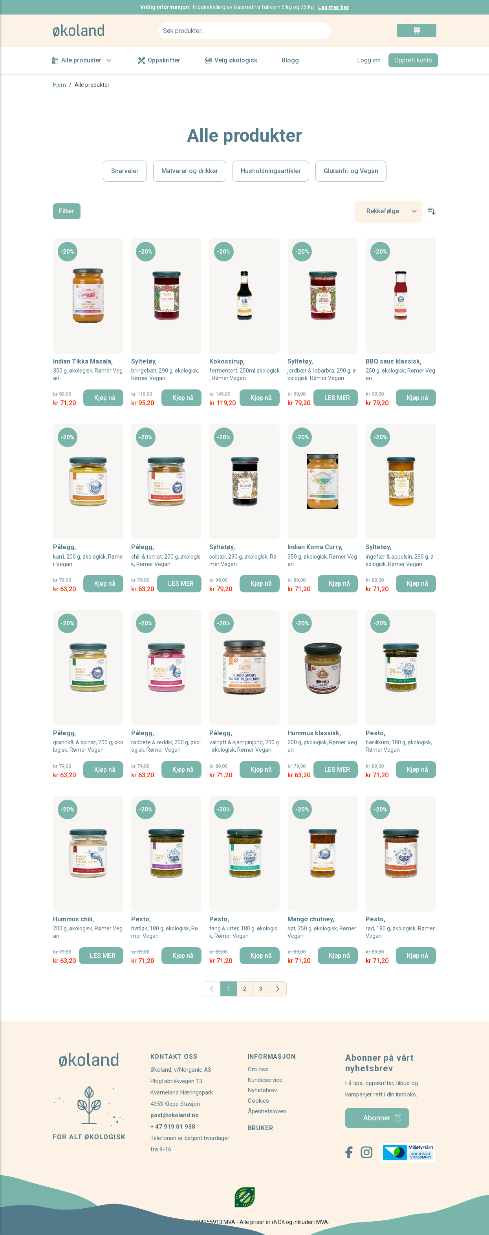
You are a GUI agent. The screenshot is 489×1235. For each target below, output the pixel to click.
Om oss (258, 1069)
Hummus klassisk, (323, 741)
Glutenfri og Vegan (351, 171)
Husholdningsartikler (271, 171)
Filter (67, 211)
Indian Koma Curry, (323, 555)
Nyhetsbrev (262, 1090)
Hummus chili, (88, 927)
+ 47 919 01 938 (172, 1126)
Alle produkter (82, 60)
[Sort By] (388, 211)
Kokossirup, (244, 370)
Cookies (258, 1100)
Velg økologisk (231, 60)
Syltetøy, (166, 370)
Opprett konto (413, 60)
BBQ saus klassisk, (401, 370)
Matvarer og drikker (189, 171)
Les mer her (333, 7)
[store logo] (101, 30)
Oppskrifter (159, 60)
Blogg (290, 60)
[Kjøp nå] (103, 397)
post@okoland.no (174, 1115)
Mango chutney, (323, 927)
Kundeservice (265, 1079)
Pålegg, (88, 555)
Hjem (59, 85)
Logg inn (369, 60)
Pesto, (401, 741)
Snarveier (125, 171)
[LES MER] (335, 397)
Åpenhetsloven (267, 1111)
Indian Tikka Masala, (88, 370)
